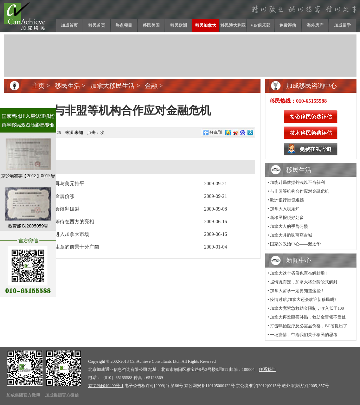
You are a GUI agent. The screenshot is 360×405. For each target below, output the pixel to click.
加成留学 (342, 25)
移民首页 (96, 25)
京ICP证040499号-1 (106, 385)
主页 (38, 85)
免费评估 (287, 25)
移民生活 (67, 85)
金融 (151, 85)
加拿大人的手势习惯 (289, 226)
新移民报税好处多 (287, 217)
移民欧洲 (178, 25)
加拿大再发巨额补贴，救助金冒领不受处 (308, 317)
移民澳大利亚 (233, 25)
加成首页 (69, 25)
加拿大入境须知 (285, 208)
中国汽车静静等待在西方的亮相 (59, 221)
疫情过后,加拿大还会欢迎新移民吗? (303, 299)
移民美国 (151, 25)
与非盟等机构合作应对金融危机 (299, 191)
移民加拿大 (205, 25)
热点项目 (123, 25)
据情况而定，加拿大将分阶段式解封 (304, 281)
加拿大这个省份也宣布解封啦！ (299, 273)
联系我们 (267, 369)
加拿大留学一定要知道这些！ (297, 290)
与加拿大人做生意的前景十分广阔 (62, 247)
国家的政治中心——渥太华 (295, 244)
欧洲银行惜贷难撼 (287, 200)
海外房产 (315, 25)
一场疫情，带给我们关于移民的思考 (304, 334)
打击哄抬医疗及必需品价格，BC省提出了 (308, 325)
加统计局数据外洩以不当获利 (297, 182)
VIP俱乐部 (260, 25)
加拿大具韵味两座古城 (291, 235)
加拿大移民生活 (112, 85)
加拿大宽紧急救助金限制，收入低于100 (307, 308)
